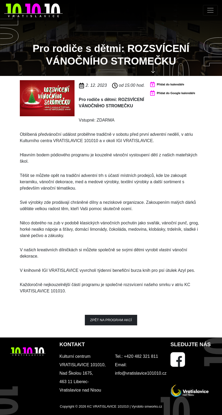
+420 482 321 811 (141, 356)
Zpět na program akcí (111, 320)
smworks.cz (153, 406)
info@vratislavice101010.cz (140, 373)
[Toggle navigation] (210, 10)
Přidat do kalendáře (170, 84)
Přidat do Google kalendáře (176, 93)
